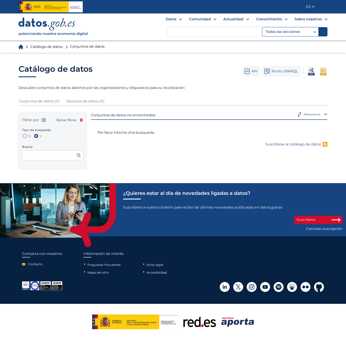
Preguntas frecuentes (104, 265)
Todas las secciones (291, 31)
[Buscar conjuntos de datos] (52, 155)
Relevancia (312, 114)
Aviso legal (155, 265)
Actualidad (233, 19)
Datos (171, 19)
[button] (310, 7)
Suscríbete (318, 220)
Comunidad (200, 19)
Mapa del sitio (98, 272)
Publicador (324, 6)
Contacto (35, 264)
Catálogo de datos (46, 47)
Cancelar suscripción (324, 229)
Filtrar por (34, 120)
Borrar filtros (69, 120)
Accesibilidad (157, 272)
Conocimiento (269, 19)
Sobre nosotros (308, 19)
